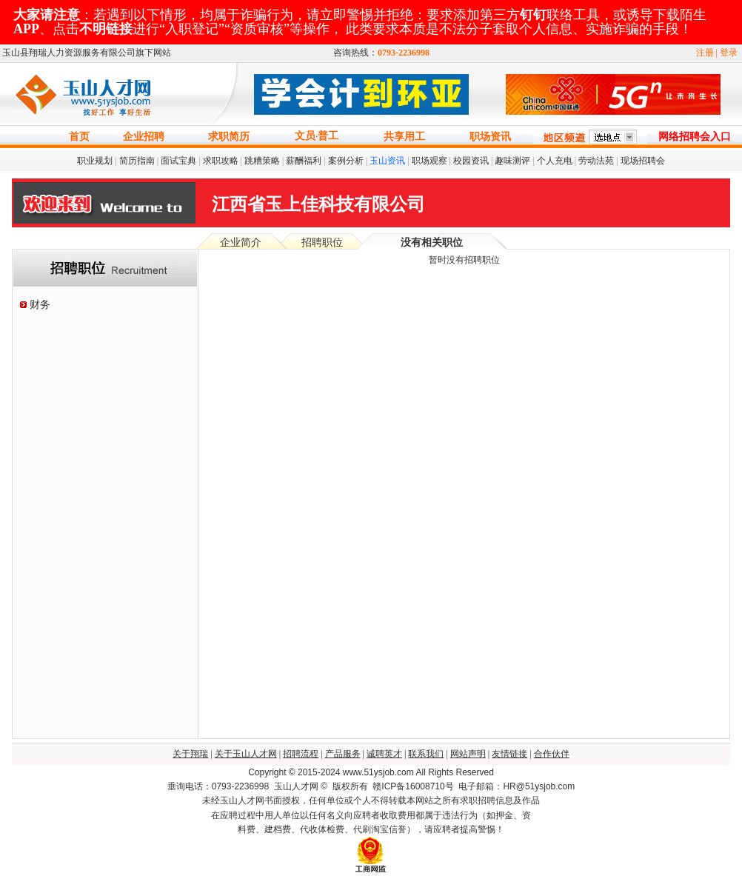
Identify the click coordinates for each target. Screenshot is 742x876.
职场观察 (429, 161)
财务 (40, 304)
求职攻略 (220, 161)
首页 (79, 136)
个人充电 (554, 161)
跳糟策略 (262, 161)
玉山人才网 (296, 786)
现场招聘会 (643, 161)
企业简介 (240, 242)
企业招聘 (143, 136)
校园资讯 (471, 161)
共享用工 (404, 136)
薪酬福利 (303, 161)
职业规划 (95, 161)
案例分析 (346, 161)
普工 (328, 135)
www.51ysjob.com (378, 772)
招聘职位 (322, 242)
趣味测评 (512, 161)
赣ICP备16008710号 (412, 786)
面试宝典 (178, 161)
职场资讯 (490, 136)
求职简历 (229, 136)
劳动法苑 (596, 161)
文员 (305, 135)
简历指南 (137, 161)
